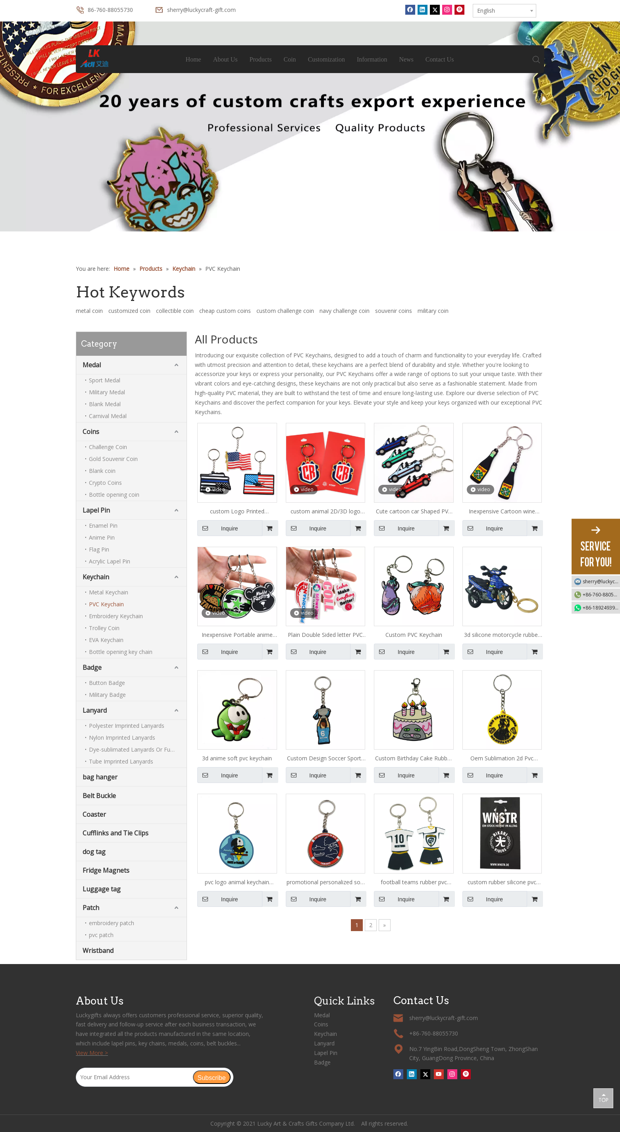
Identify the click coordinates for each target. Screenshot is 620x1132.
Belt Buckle (99, 795)
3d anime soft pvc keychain (237, 758)
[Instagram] (447, 9)
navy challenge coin (345, 310)
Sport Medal (104, 380)
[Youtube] (439, 1074)
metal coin (89, 310)
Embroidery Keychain (116, 616)
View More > (92, 1053)
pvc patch (101, 935)
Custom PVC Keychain (413, 634)
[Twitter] (435, 9)
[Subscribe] (212, 1077)
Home (193, 59)
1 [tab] (310, 224)
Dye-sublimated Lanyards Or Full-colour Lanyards (138, 749)
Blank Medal (105, 404)
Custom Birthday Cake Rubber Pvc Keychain (413, 758)
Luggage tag (102, 889)
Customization (326, 59)
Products (261, 59)
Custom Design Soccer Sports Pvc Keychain (325, 758)
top (603, 1098)
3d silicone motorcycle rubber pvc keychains (502, 635)
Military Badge (107, 694)
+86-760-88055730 (601, 594)
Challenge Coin (108, 447)
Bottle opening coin (114, 494)
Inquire (217, 528)
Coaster (94, 814)
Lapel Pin (96, 510)
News (406, 59)
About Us (225, 59)
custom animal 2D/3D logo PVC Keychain (325, 511)
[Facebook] (410, 9)
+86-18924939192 (601, 607)
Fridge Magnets (106, 870)
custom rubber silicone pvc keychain (502, 882)
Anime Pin (102, 537)
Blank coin (102, 470)
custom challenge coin (285, 310)
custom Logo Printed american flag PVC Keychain (237, 511)
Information (372, 59)
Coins (91, 431)
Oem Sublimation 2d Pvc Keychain (501, 758)
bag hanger (100, 777)
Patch (91, 907)
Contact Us (440, 59)
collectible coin (175, 310)
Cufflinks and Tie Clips (115, 833)
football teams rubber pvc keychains (414, 882)
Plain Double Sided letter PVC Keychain (325, 635)
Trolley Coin (104, 628)
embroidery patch (111, 923)
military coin (433, 310)
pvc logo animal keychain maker (237, 882)
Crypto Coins (105, 482)
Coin (290, 59)
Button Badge (107, 683)
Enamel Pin (103, 525)
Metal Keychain (108, 592)
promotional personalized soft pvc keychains (325, 882)
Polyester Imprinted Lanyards (126, 725)
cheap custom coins (225, 310)
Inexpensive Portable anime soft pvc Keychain (237, 635)
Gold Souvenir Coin (113, 459)
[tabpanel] (310, 126)
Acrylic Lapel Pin (109, 561)
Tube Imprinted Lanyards (121, 761)
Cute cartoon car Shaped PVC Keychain (414, 511)
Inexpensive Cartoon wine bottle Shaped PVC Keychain (502, 511)
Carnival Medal (108, 416)
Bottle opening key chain (120, 652)
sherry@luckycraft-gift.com (201, 9)
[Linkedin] (422, 9)
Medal (92, 365)
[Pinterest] (459, 9)
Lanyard (95, 710)
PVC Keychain (106, 604)
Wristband (98, 950)
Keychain (96, 577)
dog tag (94, 851)
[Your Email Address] (134, 1077)
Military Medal (107, 392)
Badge (92, 667)
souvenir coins (393, 310)
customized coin (129, 310)
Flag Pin (99, 549)
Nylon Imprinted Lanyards (122, 737)
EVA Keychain (106, 640)
